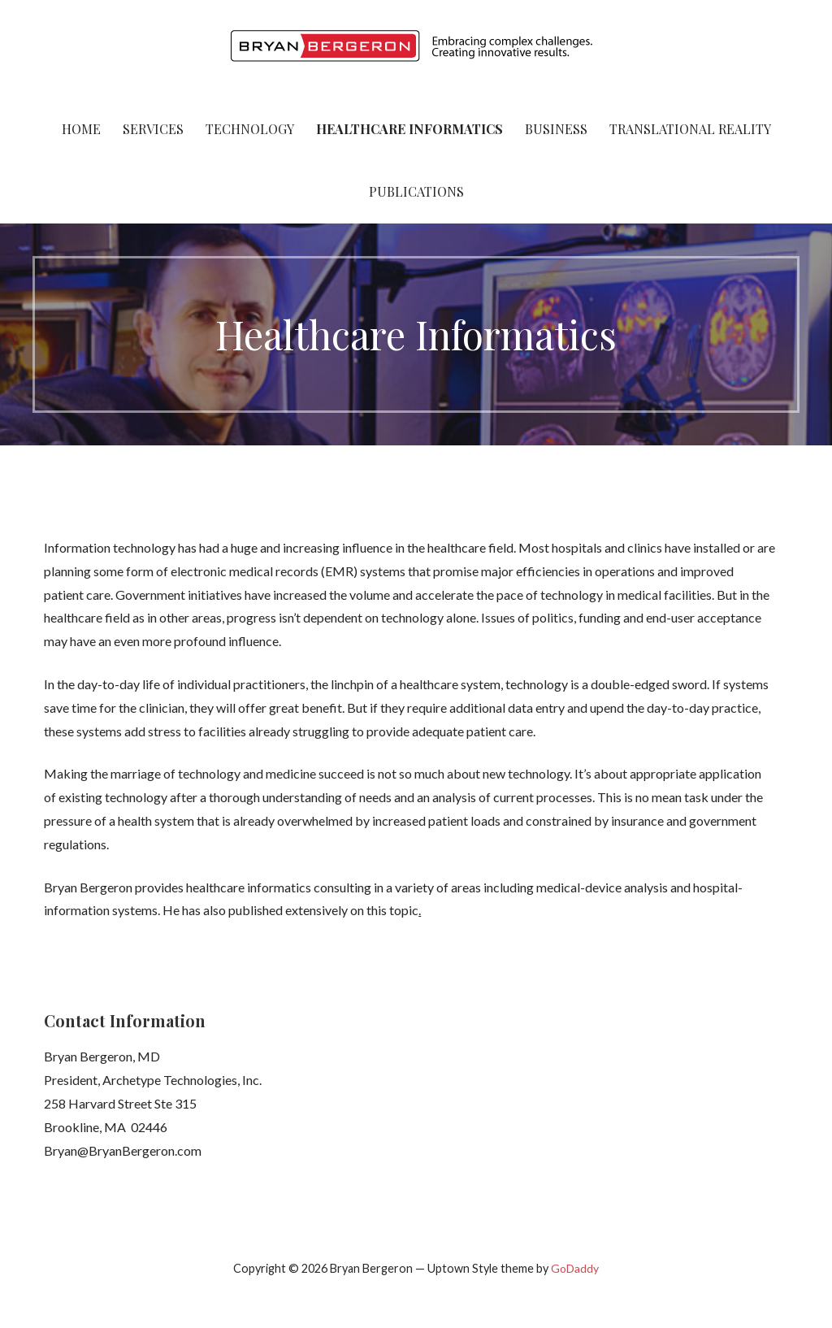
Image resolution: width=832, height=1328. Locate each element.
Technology (250, 128)
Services (153, 128)
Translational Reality (690, 128)
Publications (416, 191)
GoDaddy (575, 1268)
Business (556, 128)
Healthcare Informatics (409, 128)
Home (81, 128)
